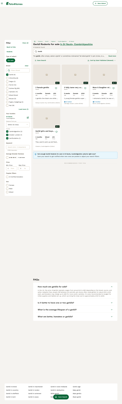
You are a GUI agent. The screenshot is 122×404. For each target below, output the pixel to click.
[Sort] (101, 60)
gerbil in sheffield (12, 393)
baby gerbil (77, 390)
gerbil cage (77, 387)
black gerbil (77, 397)
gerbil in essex (33, 397)
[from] (13, 168)
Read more (112, 56)
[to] (25, 168)
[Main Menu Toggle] (2, 3)
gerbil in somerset (34, 393)
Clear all (25, 43)
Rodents (9, 52)
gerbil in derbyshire (57, 390)
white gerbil (55, 393)
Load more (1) (23, 109)
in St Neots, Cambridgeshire (76, 44)
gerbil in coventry (12, 390)
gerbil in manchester (35, 387)
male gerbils (77, 393)
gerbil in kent (11, 397)
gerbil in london (33, 390)
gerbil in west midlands (59, 387)
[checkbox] (7, 75)
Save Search (40, 60)
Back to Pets (11, 47)
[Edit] (28, 117)
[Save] (56, 88)
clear (26, 66)
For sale (10, 60)
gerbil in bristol (11, 387)
